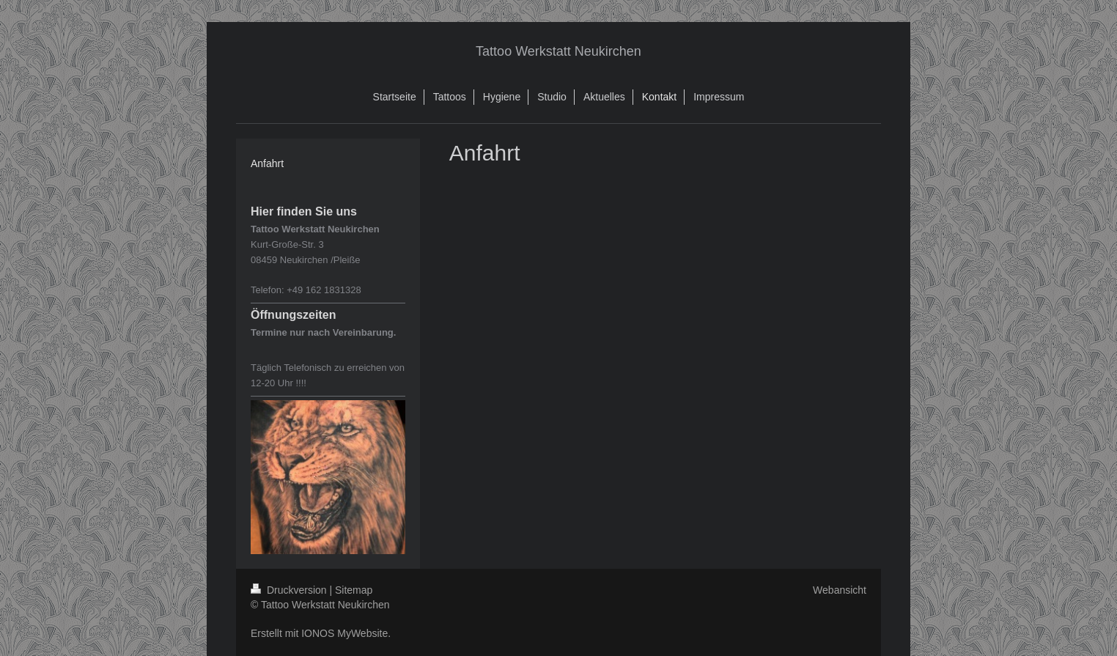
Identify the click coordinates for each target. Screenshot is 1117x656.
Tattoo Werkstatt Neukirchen (558, 51)
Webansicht (839, 590)
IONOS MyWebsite (344, 633)
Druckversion (290, 590)
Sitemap (353, 590)
